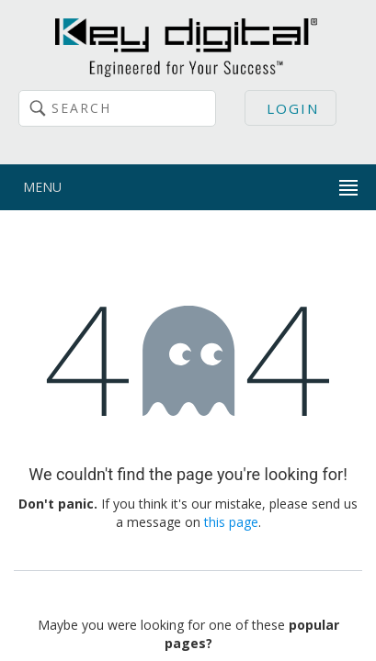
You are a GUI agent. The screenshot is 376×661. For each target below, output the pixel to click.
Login (293, 108)
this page (231, 522)
